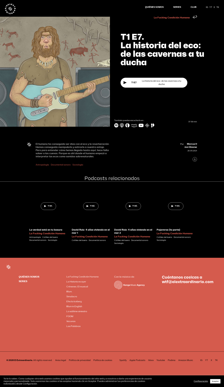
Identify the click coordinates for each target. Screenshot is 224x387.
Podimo (171, 365)
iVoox (151, 365)
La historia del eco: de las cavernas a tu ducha (152, 88)
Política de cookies (102, 365)
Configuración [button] (201, 381)
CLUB (193, 7)
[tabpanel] (48, 219)
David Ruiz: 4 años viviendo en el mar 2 (133, 237)
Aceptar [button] (215, 381)
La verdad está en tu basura (45, 235)
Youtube (161, 365)
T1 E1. (48, 211)
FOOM (69, 321)
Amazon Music (185, 365)
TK (217, 7)
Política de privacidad (80, 365)
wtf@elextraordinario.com (187, 287)
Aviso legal (60, 365)
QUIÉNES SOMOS (154, 7)
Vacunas (70, 326)
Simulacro (71, 302)
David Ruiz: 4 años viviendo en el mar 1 (91, 237)
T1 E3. (133, 211)
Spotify (123, 365)
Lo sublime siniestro (76, 316)
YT (210, 7)
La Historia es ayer (76, 287)
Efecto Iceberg (74, 306)
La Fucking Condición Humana (172, 23)
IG (207, 7)
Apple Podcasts (137, 365)
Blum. (69, 297)
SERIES (177, 7)
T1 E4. (175, 211)
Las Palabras (73, 331)
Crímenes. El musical (77, 292)
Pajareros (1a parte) (168, 235)
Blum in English (74, 311)
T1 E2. (90, 211)
